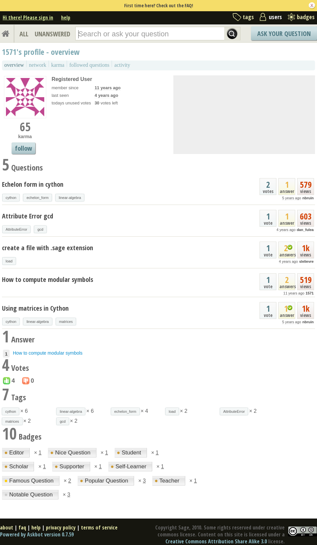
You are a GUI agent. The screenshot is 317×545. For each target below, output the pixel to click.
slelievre (306, 261)
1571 (310, 293)
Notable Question (29, 494)
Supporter (70, 466)
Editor (14, 452)
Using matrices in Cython (35, 308)
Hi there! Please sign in (28, 17)
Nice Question (71, 452)
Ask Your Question (284, 33)
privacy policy (61, 527)
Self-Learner (129, 466)
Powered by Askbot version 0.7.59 (37, 534)
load (9, 261)
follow (23, 148)
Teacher (168, 481)
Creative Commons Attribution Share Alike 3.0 (216, 541)
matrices (66, 322)
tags (248, 17)
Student (130, 452)
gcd (40, 229)
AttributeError (16, 229)
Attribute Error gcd (27, 216)
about (6, 527)
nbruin (308, 198)
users (275, 17)
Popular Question (105, 481)
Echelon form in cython (32, 184)
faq (22, 527)
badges (306, 17)
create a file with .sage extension (47, 247)
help (65, 17)
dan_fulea (305, 230)
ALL (23, 33)
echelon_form (37, 198)
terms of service (99, 527)
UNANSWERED (52, 33)
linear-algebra (70, 198)
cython (11, 198)
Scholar (17, 466)
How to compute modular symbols (47, 279)
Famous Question (29, 481)
